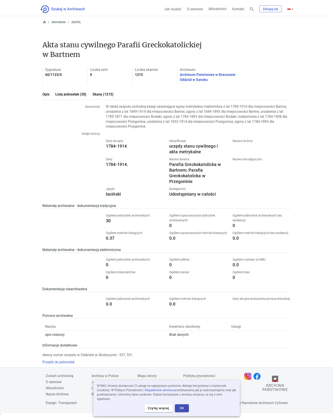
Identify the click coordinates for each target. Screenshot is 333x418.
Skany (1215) (103, 94)
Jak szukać (172, 9)
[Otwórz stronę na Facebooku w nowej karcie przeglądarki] (258, 376)
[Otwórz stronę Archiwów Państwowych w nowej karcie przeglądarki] (275, 384)
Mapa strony (147, 376)
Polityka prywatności (199, 376)
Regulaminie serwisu (159, 390)
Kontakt (238, 9)
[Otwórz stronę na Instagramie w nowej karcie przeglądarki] (249, 376)
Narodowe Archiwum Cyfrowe (264, 403)
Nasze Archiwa (57, 394)
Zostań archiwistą (59, 376)
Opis (45, 94)
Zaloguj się (270, 9)
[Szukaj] (252, 9)
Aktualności (217, 9)
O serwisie (195, 9)
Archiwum (59, 22)
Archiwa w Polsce (104, 376)
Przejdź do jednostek (58, 362)
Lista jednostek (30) (70, 94)
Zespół (76, 22)
